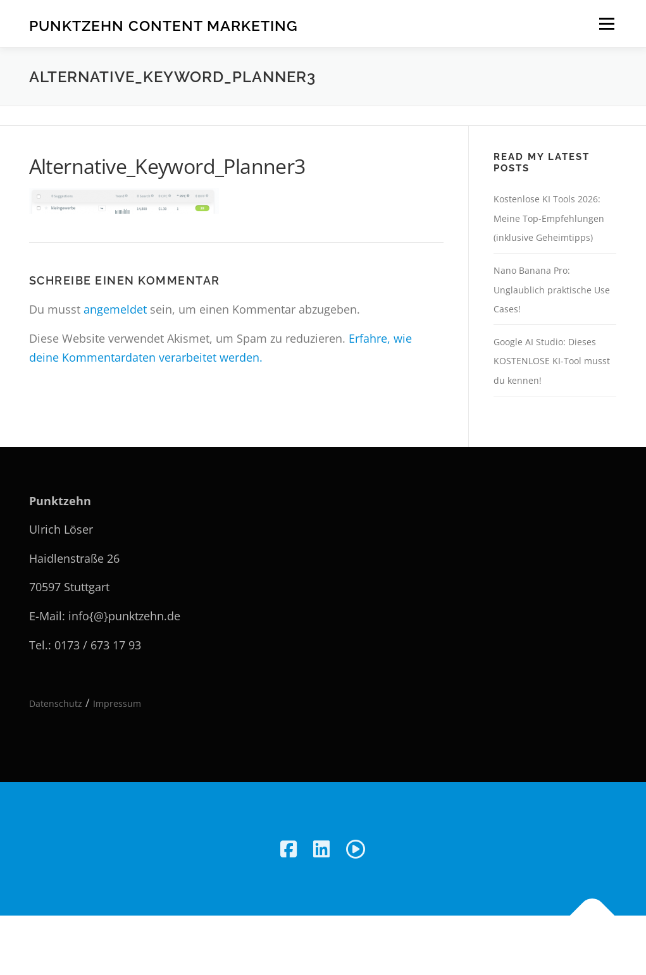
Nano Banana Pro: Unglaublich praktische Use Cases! (552, 289)
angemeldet (115, 309)
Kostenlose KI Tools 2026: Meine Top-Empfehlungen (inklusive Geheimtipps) (549, 218)
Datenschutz (55, 703)
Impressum (117, 703)
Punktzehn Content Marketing (163, 25)
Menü (606, 23)
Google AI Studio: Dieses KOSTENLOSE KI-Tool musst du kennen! (552, 361)
